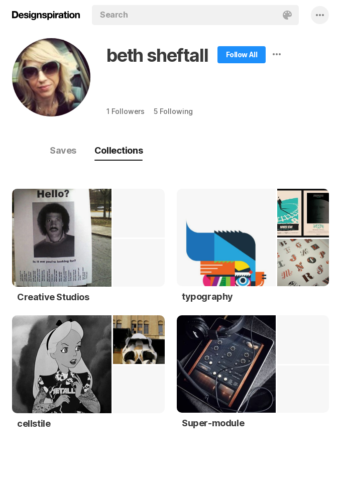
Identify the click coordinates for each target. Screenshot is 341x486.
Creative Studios (53, 297)
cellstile (33, 423)
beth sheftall (157, 55)
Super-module (213, 423)
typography (207, 296)
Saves (63, 150)
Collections (118, 150)
